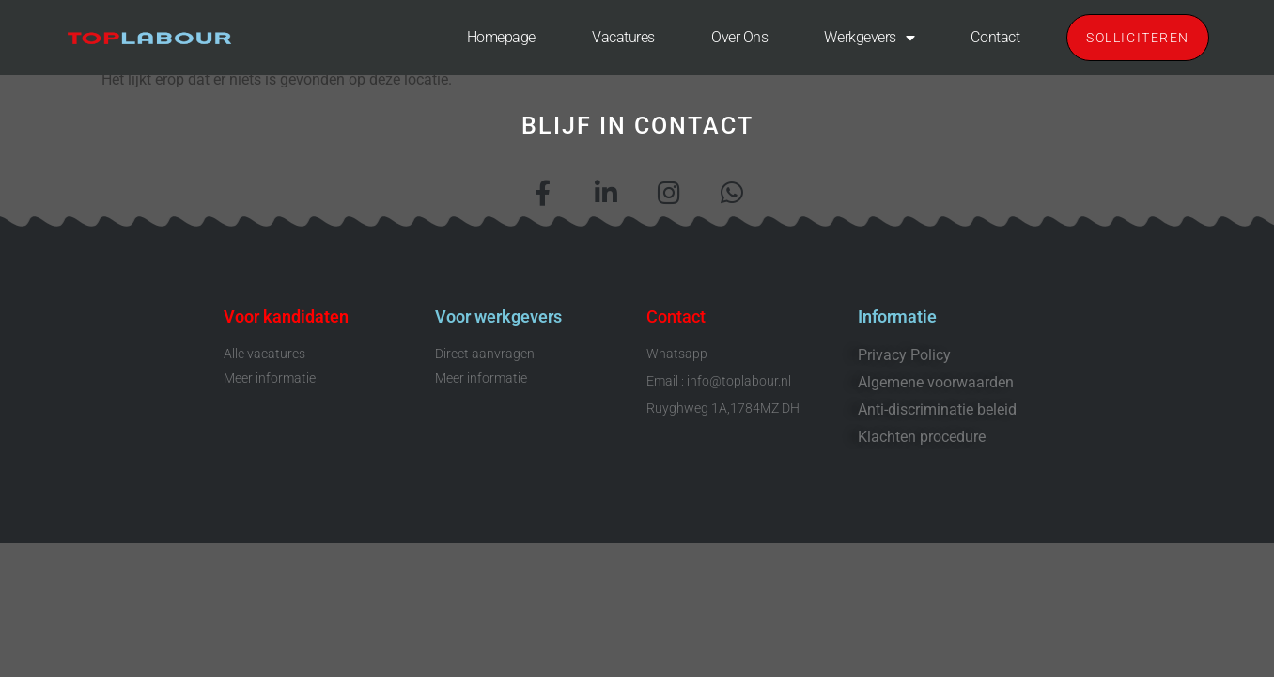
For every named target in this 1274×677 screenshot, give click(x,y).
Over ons (739, 37)
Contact (995, 37)
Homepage (501, 37)
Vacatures (623, 37)
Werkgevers (869, 38)
